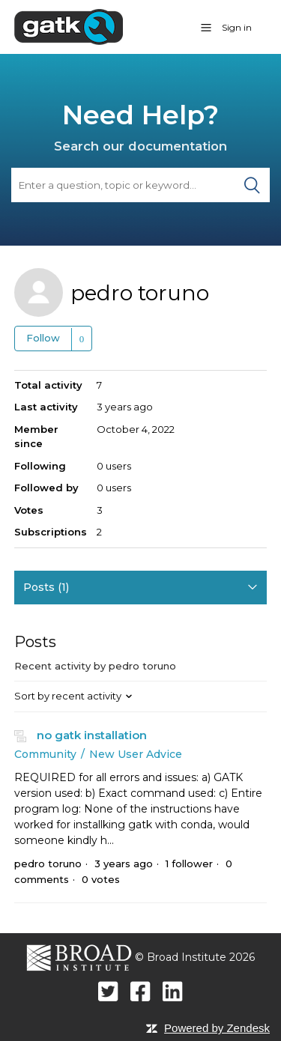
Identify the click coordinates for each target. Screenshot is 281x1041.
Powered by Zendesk (217, 1028)
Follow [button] (43, 338)
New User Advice (135, 754)
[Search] (140, 185)
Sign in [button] (237, 27)
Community (45, 754)
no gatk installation (92, 735)
